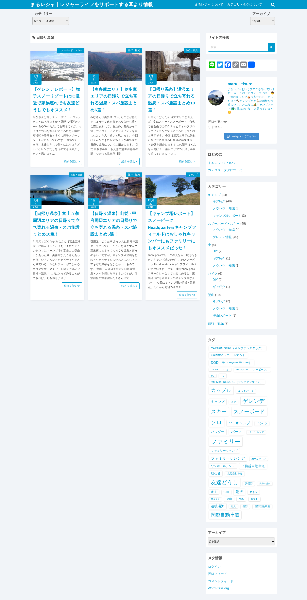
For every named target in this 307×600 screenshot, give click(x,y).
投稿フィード (217, 573)
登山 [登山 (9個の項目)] (229, 499)
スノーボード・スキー (70, 50)
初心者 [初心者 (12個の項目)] (215, 473)
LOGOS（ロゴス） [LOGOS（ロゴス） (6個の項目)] (220, 369)
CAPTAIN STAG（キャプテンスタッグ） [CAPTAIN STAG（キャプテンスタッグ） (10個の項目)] (237, 348)
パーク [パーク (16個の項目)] (236, 432)
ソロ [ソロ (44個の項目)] (216, 422)
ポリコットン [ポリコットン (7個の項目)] (258, 458)
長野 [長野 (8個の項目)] (245, 506)
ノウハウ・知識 (224, 208)
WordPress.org (218, 588)
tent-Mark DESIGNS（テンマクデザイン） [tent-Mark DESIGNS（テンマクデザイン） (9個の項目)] (237, 381)
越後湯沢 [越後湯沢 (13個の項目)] (217, 506)
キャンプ (193, 174)
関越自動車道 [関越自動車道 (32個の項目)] (225, 514)
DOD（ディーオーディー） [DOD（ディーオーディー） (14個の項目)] (231, 363)
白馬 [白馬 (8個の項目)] (241, 499)
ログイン (214, 566)
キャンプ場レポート (227, 215)
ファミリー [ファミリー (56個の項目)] (225, 441)
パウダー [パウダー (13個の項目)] (217, 432)
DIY (215, 251)
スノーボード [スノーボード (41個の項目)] (249, 412)
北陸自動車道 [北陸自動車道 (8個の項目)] (235, 473)
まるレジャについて (209, 4)
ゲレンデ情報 (222, 237)
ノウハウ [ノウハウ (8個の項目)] (262, 423)
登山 (211, 295)
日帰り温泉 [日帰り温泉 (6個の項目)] (264, 483)
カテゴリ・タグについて (244, 4)
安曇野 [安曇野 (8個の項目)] (249, 483)
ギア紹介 (219, 201)
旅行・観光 (134, 50)
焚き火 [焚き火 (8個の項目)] (254, 492)
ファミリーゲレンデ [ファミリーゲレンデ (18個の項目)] (228, 458)
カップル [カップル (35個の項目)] (221, 390)
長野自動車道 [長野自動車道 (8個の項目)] (262, 506)
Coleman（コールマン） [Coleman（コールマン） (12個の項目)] (228, 355)
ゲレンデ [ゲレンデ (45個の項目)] (254, 401)
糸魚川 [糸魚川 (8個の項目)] (254, 499)
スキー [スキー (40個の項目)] (219, 412)
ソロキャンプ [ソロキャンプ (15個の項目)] (239, 423)
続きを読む (72, 161)
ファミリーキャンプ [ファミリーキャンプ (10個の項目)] (224, 450)
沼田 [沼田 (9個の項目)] (226, 492)
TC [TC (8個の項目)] (222, 375)
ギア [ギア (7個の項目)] (233, 402)
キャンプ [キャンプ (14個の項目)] (217, 402)
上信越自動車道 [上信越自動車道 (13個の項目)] (253, 466)
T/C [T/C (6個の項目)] (212, 376)
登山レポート (222, 315)
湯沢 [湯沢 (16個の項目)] (239, 492)
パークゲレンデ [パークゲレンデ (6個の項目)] (256, 432)
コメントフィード (220, 581)
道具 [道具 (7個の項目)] (233, 506)
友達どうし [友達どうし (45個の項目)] (224, 482)
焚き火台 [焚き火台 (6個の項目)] (215, 499)
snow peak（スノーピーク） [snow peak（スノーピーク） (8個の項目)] (252, 369)
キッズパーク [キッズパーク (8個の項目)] (246, 391)
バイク (212, 273)
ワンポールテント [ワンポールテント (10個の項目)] (223, 466)
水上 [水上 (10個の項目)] (214, 492)
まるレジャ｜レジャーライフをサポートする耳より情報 (91, 4)
